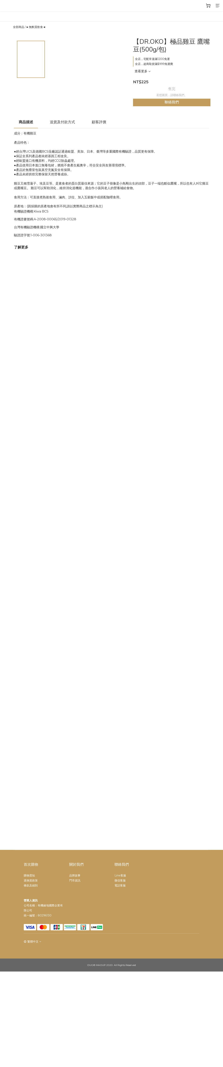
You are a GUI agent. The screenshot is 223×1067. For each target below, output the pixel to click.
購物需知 (29, 875)
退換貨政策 (31, 880)
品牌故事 (74, 875)
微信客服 (120, 880)
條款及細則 (31, 885)
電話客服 (120, 885)
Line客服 (120, 875)
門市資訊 (74, 880)
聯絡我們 (172, 102)
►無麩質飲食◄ (36, 27)
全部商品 (18, 27)
